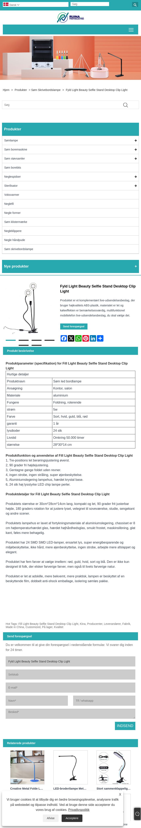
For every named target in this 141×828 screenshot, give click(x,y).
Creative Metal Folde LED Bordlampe (28, 788)
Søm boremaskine (15, 149)
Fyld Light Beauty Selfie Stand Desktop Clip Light (96, 90)
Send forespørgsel (73, 326)
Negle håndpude (14, 240)
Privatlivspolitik (78, 810)
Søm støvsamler (14, 158)
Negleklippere (13, 231)
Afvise (51, 818)
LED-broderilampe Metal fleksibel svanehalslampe (71, 788)
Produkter (21, 90)
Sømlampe (11, 140)
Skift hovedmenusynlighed (131, 29)
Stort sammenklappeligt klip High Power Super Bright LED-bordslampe (115, 788)
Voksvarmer (11, 194)
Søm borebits (12, 167)
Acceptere (72, 818)
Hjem (6, 90)
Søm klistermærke (15, 221)
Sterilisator (11, 185)
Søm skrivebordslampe (46, 90)
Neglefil (9, 203)
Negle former (12, 212)
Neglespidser (12, 176)
